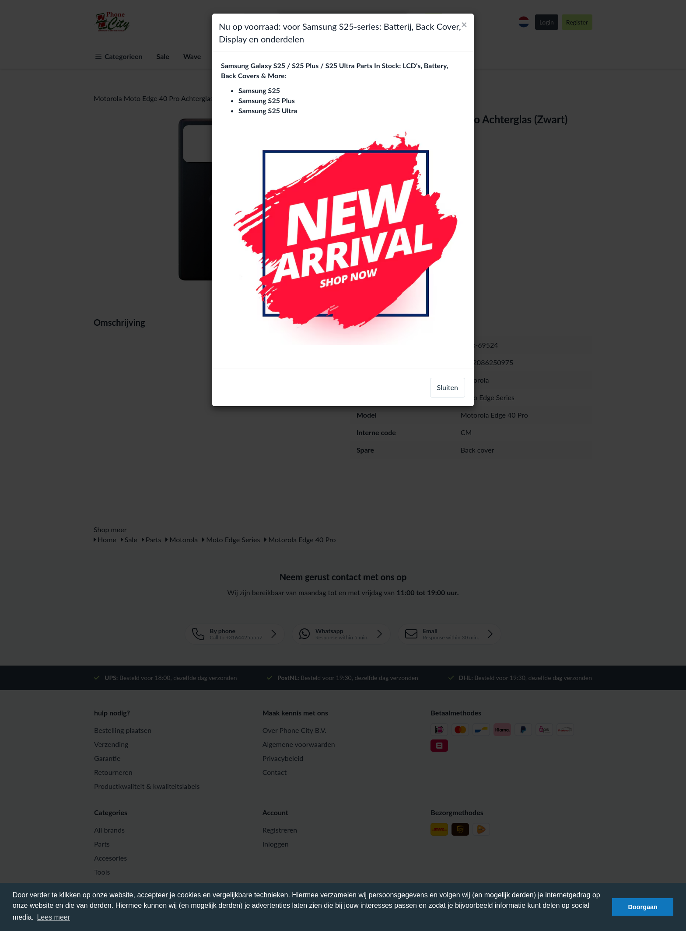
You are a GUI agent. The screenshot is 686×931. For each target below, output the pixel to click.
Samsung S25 (259, 90)
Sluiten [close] (447, 387)
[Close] (464, 24)
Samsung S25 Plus (266, 100)
